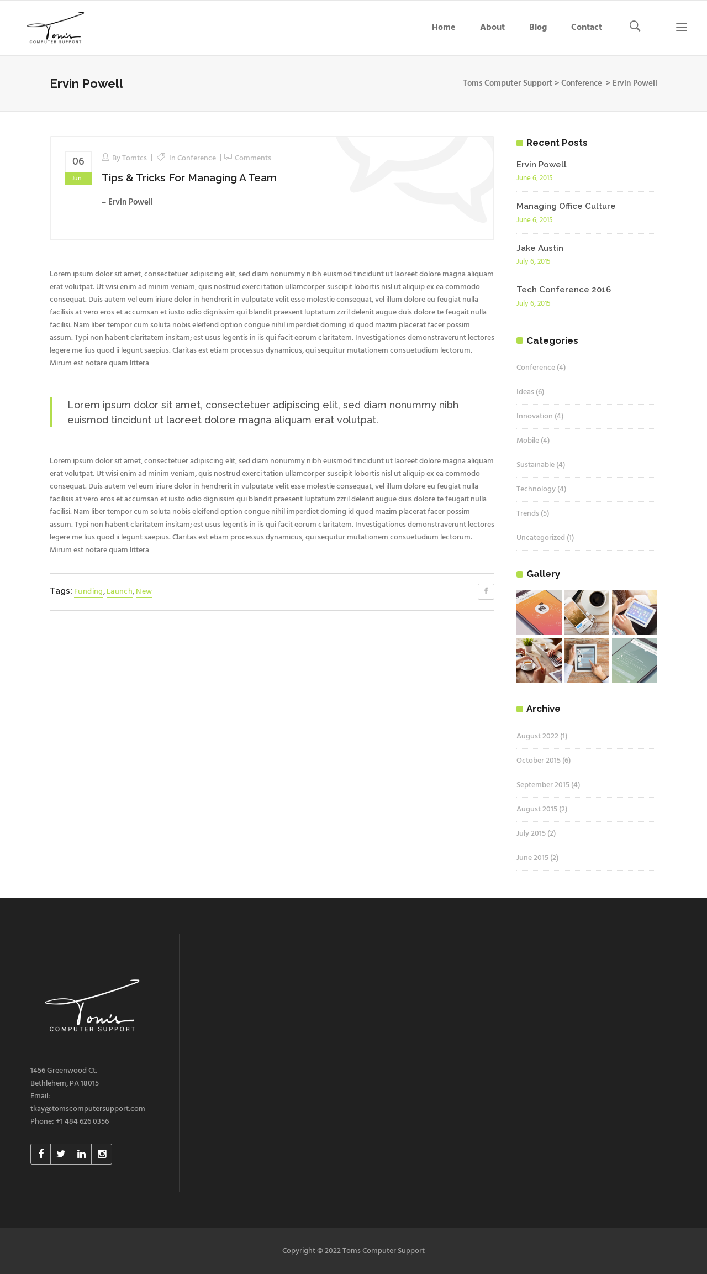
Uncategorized (540, 538)
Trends (527, 513)
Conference (581, 83)
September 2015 (542, 785)
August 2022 (537, 736)
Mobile (527, 440)
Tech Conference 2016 (563, 290)
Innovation (534, 416)
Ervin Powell (541, 165)
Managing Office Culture (566, 206)
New (144, 591)
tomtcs (134, 158)
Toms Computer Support (507, 83)
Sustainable (535, 465)
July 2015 (531, 833)
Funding (88, 591)
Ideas (525, 392)
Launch (120, 591)
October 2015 (538, 760)
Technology (536, 489)
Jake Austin (539, 248)
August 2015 (536, 809)
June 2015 (532, 858)
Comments (253, 158)
